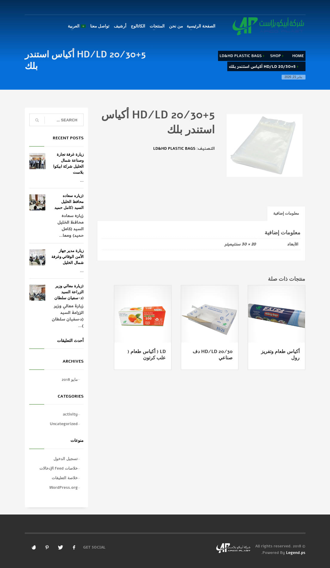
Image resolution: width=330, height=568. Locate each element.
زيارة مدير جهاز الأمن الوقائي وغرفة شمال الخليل (67, 256)
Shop (275, 56)
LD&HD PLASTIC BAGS (241, 56)
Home (298, 56)
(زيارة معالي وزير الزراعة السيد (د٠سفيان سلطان (69, 292)
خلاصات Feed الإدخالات (58, 468)
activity (70, 414)
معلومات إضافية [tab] (286, 213)
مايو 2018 (70, 379)
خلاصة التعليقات (65, 478)
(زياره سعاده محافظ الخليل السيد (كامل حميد (69, 201)
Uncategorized (64, 424)
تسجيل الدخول (65, 459)
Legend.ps (296, 552)
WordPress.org (63, 487)
